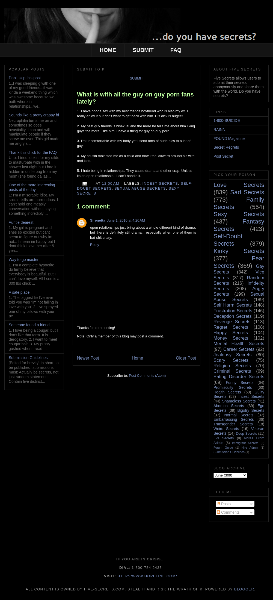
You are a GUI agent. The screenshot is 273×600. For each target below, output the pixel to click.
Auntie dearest (21, 222)
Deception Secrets (232, 316)
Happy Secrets (230, 332)
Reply (94, 245)
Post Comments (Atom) (147, 375)
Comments (228, 512)
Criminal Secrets (232, 371)
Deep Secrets (246, 434)
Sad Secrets (247, 192)
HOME (108, 50)
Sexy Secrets (238, 214)
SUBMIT (143, 50)
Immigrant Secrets (245, 443)
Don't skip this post (25, 78)
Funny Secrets (239, 382)
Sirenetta (97, 220)
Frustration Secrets (232, 310)
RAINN (219, 129)
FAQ (176, 50)
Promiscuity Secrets (232, 387)
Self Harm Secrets (232, 305)
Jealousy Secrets (232, 354)
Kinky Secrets (238, 251)
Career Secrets (238, 349)
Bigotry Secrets (250, 410)
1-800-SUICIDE (226, 120)
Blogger (244, 589)
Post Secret (223, 156)
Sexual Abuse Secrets (140, 188)
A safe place (19, 292)
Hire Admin (250, 447)
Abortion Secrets (228, 406)
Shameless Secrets (239, 401)
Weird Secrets (226, 429)
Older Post (186, 358)
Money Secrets (230, 338)
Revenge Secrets (231, 321)
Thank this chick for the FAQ (33, 152)
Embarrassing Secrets (233, 419)
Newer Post (88, 358)
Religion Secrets (232, 365)
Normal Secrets (238, 415)
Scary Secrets (230, 360)
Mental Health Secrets (238, 343)
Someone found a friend (29, 325)
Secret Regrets (226, 147)
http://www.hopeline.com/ (147, 576)
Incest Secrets (160, 183)
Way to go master (23, 259)
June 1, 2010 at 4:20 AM (126, 220)
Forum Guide (223, 447)
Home (137, 358)
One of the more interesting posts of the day (32, 187)
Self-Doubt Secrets (227, 240)
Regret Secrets (230, 327)
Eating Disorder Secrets (238, 376)
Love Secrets (238, 184)
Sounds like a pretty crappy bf (34, 115)
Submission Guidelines (28, 357)
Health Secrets (227, 392)
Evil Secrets (223, 438)
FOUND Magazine (229, 138)
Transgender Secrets (233, 424)
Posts (224, 504)
